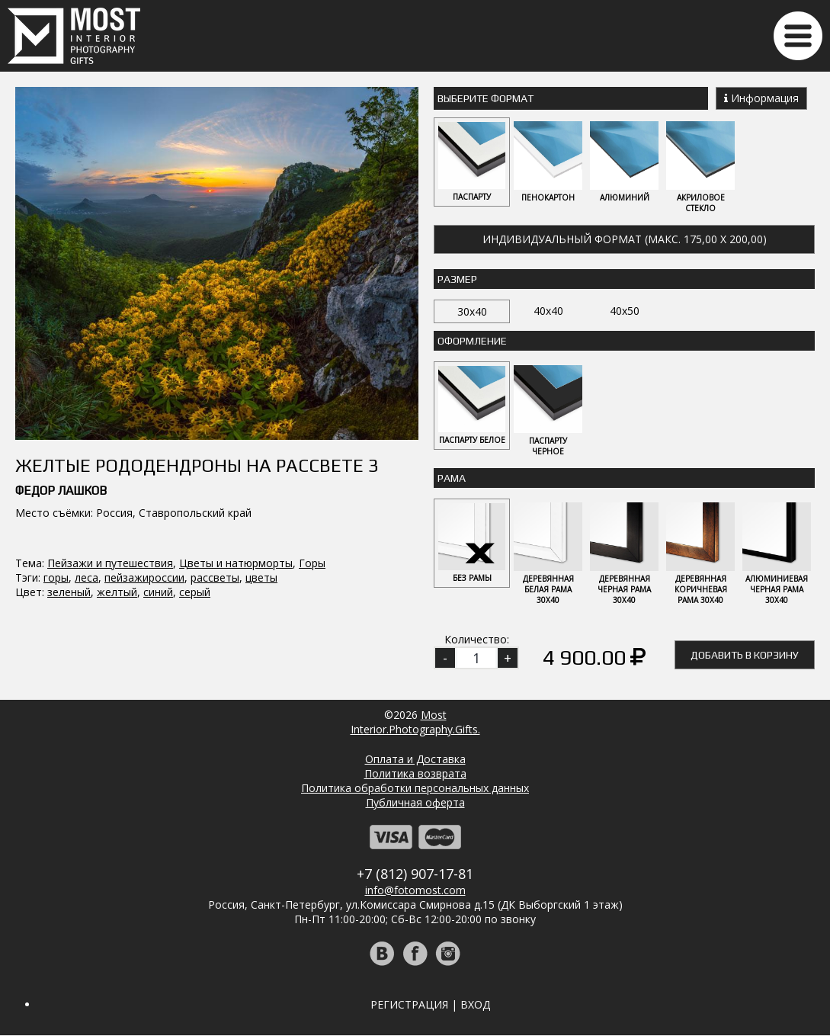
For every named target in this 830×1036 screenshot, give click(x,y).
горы (56, 486)
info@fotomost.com (415, 891)
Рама (451, 479)
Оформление (472, 341)
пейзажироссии (144, 486)
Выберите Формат (485, 98)
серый (194, 500)
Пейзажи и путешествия (110, 471)
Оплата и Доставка (415, 759)
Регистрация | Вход (430, 1005)
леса (86, 486)
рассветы (215, 486)
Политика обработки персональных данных (415, 788)
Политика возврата (415, 774)
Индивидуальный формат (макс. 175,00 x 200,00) (624, 239)
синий (158, 500)
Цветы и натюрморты (236, 471)
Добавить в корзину (745, 656)
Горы (312, 471)
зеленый (69, 500)
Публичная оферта (415, 803)
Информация (761, 98)
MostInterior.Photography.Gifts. (415, 722)
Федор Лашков (61, 399)
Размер (457, 279)
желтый (117, 500)
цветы (261, 486)
